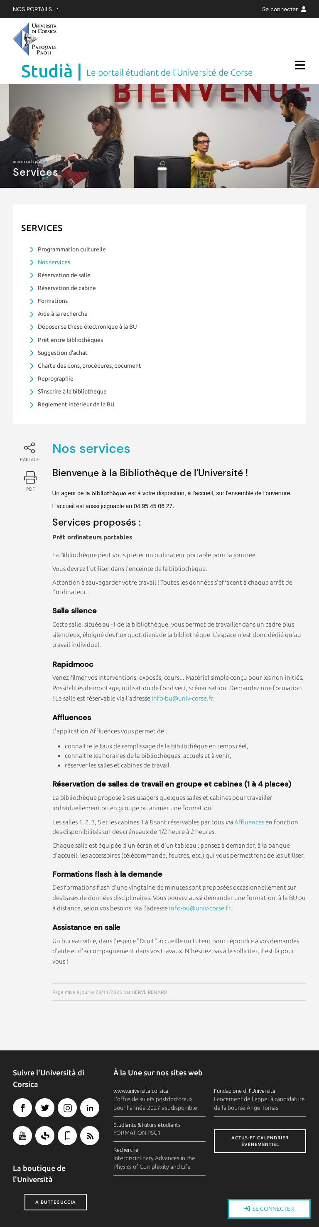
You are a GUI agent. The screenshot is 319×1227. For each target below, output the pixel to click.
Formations (53, 274)
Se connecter (284, 9)
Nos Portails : (35, 9)
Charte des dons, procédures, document (89, 339)
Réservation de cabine (67, 261)
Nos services (54, 236)
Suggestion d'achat (63, 326)
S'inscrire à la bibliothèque (72, 365)
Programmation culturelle (72, 223)
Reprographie (56, 352)
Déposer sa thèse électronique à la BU (87, 300)
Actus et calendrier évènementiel (260, 1115)
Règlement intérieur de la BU (76, 378)
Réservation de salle (64, 249)
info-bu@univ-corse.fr (182, 672)
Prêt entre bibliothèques (70, 313)
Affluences (249, 795)
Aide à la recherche (63, 287)
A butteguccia (55, 1175)
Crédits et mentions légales (48, 1222)
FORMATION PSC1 (137, 1106)
